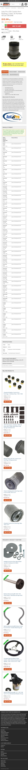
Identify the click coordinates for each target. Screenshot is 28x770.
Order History (3, 762)
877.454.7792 (11, 0)
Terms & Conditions (4, 740)
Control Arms (13, 7)
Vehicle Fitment (13, 71)
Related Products (14, 74)
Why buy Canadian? (4, 735)
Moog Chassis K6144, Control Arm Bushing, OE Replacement (12, 459)
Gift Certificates (4, 753)
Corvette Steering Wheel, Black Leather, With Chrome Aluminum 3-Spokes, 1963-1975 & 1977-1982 (13, 660)
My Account (3, 760)
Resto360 (2, 730)
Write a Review (16, 31)
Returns (2, 746)
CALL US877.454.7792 (21, 39)
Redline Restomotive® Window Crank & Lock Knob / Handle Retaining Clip (13, 626)
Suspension (7, 7)
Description (5, 71)
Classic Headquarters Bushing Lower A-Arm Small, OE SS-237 (13, 491)
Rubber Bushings (21, 7)
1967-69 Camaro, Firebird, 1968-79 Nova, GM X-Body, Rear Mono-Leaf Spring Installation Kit (13, 426)
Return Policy (3, 731)
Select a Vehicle (7, 64)
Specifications (21, 71)
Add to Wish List (6, 32)
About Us (2, 736)
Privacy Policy (3, 739)
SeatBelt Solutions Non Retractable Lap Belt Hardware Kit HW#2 (12, 562)
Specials (2, 754)
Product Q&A (5, 74)
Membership (3, 766)
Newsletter (3, 764)
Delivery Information (4, 737)
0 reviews (10, 31)
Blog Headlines (4, 755)
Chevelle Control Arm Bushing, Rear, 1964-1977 (13, 523)
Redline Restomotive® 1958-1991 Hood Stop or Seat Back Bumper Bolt (13, 594)
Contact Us (17, 0)
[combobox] (14, 365)
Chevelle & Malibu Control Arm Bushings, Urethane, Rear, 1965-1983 (13, 393)
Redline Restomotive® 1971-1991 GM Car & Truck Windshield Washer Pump (13, 693)
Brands (2, 751)
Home (3, 7)
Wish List (2, 763)
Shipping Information (5, 732)
